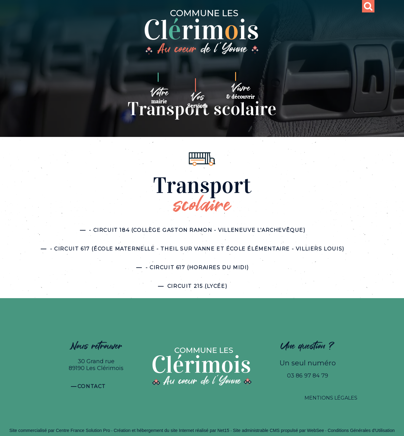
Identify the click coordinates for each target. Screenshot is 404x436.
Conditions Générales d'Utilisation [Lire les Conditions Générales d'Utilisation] (361, 430)
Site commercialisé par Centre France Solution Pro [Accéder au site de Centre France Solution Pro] (59, 430)
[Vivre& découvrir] (240, 91)
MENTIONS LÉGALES (330, 398)
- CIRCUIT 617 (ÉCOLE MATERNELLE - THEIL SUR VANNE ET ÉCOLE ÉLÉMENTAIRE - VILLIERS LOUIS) (197, 249)
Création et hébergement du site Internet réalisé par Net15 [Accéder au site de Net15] (171, 430)
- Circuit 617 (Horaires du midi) (197, 267)
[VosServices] (197, 98)
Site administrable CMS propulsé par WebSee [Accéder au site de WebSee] (278, 430)
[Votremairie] (159, 96)
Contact (91, 386)
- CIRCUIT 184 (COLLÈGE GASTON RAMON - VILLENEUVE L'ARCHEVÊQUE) (197, 230)
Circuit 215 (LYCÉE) (197, 286)
